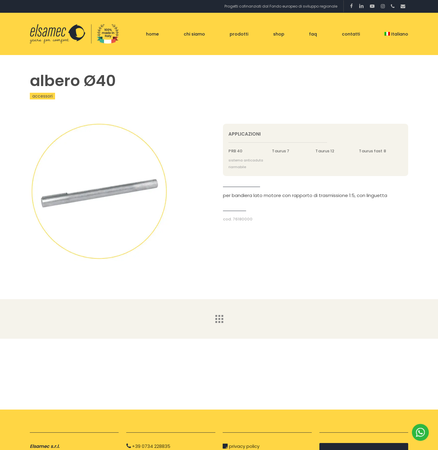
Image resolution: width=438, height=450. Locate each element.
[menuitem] (396, 34)
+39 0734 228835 (151, 446)
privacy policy (244, 446)
